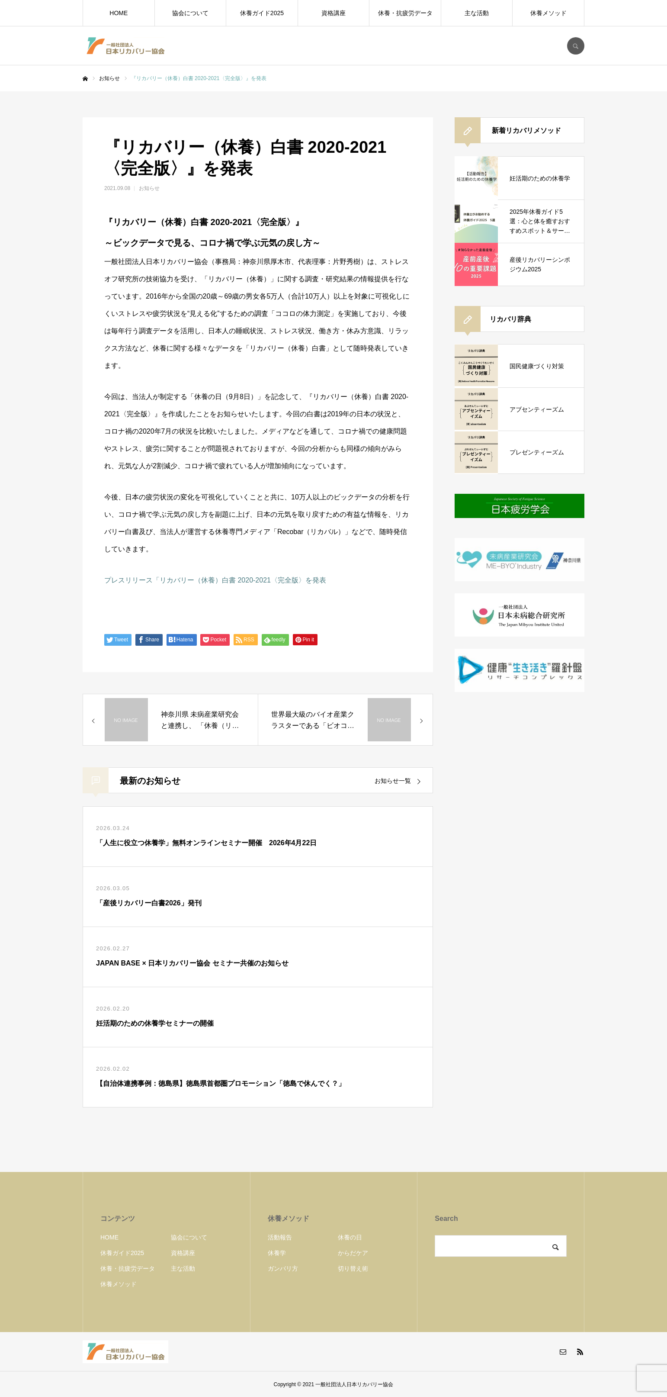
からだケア (353, 1252)
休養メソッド (548, 13)
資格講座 (333, 13)
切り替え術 (353, 1268)
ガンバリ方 (283, 1268)
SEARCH (575, 46)
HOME (118, 13)
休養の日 (350, 1237)
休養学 (277, 1252)
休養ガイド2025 (262, 13)
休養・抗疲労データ (405, 13)
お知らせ (149, 188)
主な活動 (477, 13)
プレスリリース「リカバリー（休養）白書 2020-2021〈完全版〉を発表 (215, 580)
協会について (190, 13)
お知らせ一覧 (393, 780)
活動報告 (280, 1237)
